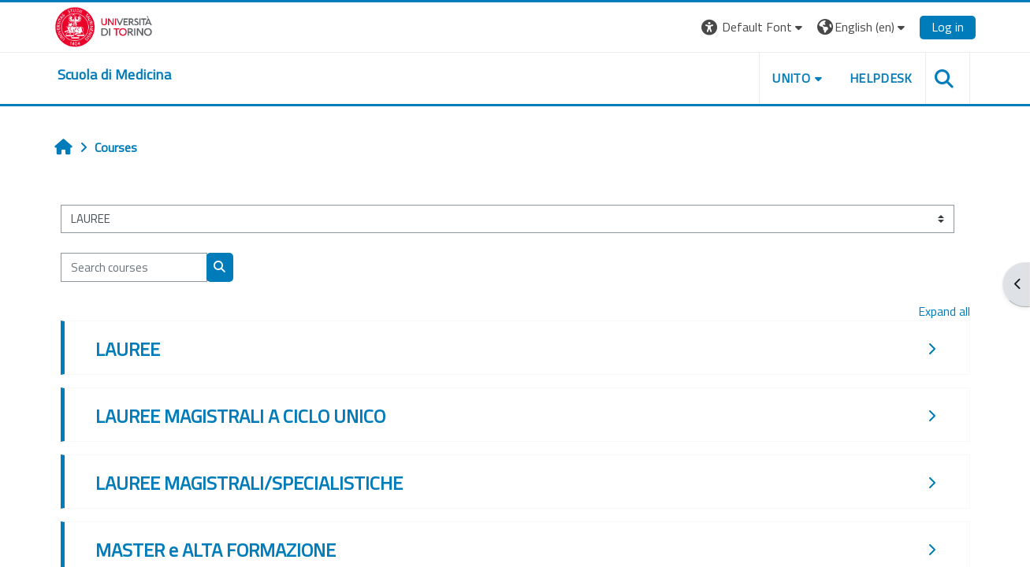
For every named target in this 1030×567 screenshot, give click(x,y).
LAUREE (127, 349)
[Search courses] (134, 267)
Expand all (944, 311)
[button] (754, 27)
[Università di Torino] (103, 25)
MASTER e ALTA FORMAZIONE (215, 550)
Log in (947, 26)
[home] (114, 74)
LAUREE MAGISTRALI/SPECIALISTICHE (249, 483)
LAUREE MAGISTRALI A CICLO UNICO (240, 416)
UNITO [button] (791, 78)
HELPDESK (881, 78)
